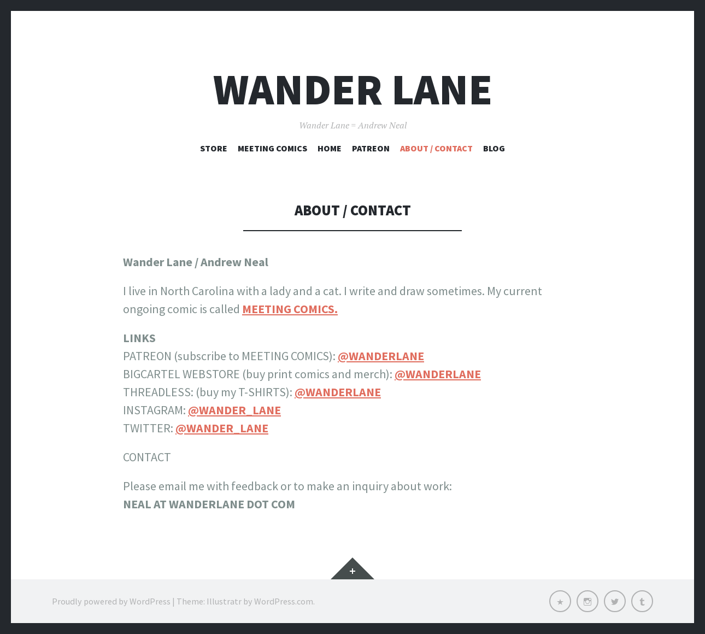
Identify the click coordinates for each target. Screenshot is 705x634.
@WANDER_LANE (234, 410)
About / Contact (436, 148)
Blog (494, 148)
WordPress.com (283, 601)
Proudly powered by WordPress (111, 601)
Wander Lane (352, 89)
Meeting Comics (272, 148)
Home (330, 148)
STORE (213, 148)
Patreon (371, 148)
